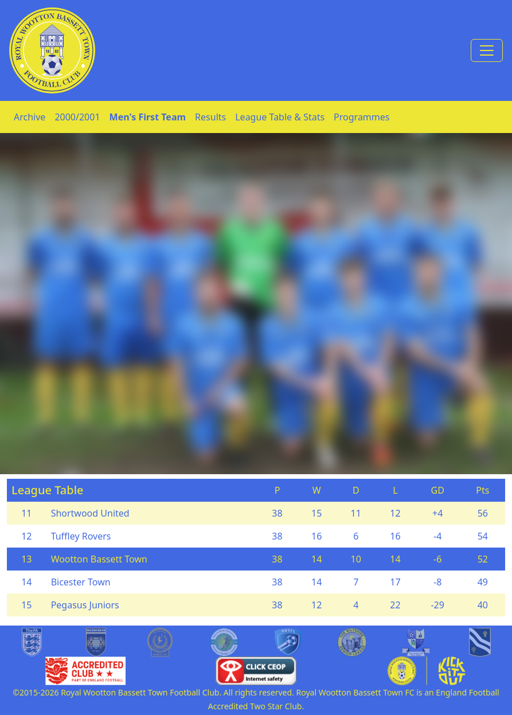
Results (210, 117)
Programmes (361, 117)
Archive (29, 117)
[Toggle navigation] (487, 50)
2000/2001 (77, 117)
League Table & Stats (280, 117)
